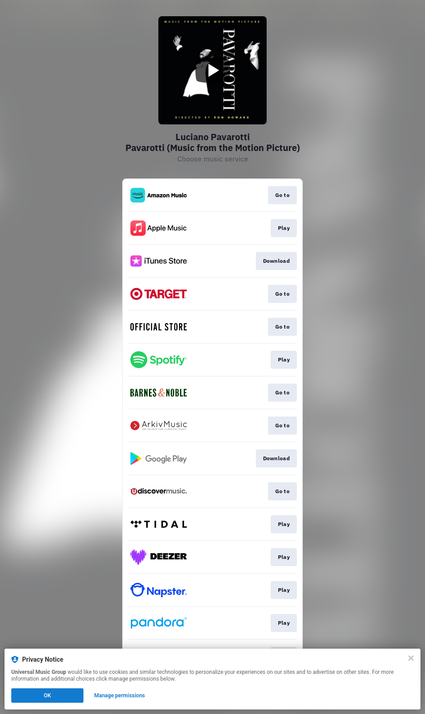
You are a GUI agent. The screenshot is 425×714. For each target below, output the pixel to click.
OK (47, 695)
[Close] (411, 658)
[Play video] (212, 70)
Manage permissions (119, 695)
